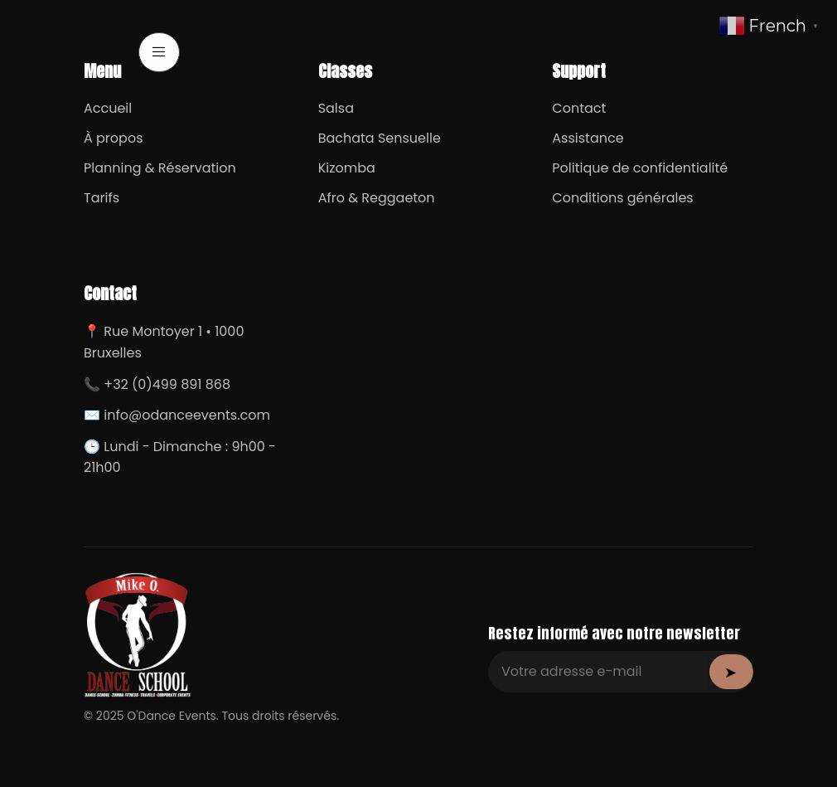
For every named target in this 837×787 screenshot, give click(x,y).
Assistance (587, 138)
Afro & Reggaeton (376, 197)
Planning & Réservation (160, 167)
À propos (113, 138)
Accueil (108, 108)
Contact (579, 108)
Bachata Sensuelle (379, 138)
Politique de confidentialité (640, 167)
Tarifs (101, 197)
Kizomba (346, 167)
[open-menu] (159, 52)
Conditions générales (622, 197)
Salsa (336, 108)
